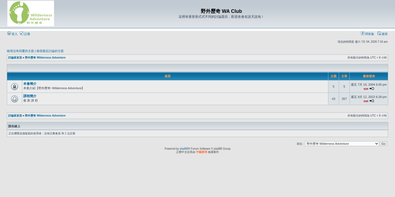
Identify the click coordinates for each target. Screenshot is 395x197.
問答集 (367, 34)
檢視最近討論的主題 (50, 51)
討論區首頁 (15, 57)
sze (365, 88)
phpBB (184, 148)
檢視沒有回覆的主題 (20, 51)
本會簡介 (29, 84)
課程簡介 (29, 96)
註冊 (25, 34)
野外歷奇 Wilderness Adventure (45, 57)
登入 (12, 34)
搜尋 (382, 34)
